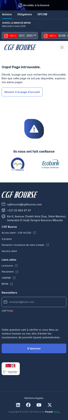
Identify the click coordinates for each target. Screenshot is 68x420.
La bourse (7, 265)
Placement (8, 271)
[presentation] (29, 321)
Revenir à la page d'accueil (22, 91)
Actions (7, 14)
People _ (52, 411)
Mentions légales (34, 398)
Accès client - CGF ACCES (16, 232)
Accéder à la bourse (36, 5)
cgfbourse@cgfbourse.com (24, 204)
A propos (7, 238)
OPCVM (42, 14)
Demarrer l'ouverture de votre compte (23, 244)
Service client (9, 251)
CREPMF (6, 277)
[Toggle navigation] (62, 47)
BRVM (5, 283)
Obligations (24, 14)
